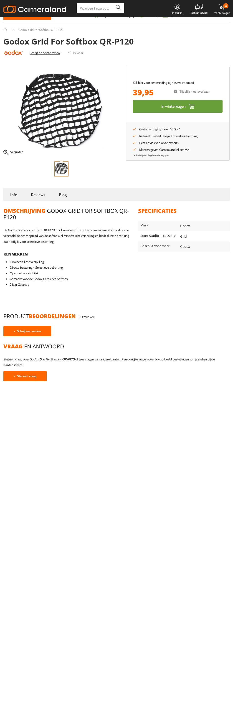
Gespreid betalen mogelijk (118, 24)
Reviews (38, 203)
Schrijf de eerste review (45, 62)
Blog (63, 203)
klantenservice (13, 374)
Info (13, 203)
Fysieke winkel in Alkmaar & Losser (193, 24)
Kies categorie (20, 24)
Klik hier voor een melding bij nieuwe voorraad (163, 91)
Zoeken (117, 8)
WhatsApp (151, 24)
